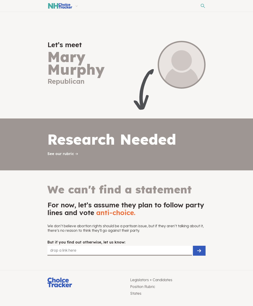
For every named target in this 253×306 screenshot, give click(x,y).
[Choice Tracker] (85, 283)
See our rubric (60, 153)
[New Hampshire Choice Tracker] (59, 5)
